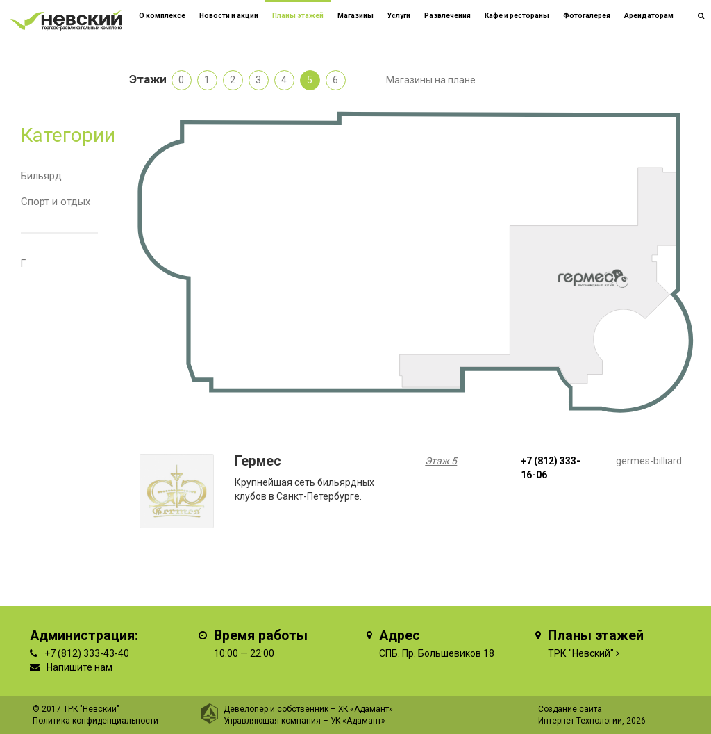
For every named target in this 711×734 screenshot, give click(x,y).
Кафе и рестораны (517, 15)
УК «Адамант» (358, 721)
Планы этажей (298, 15)
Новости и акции (228, 15)
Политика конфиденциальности (95, 721)
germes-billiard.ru (654, 460)
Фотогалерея (586, 15)
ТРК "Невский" (581, 653)
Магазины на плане (431, 79)
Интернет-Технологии (580, 721)
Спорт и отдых (55, 201)
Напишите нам (79, 667)
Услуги (398, 15)
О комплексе (162, 15)
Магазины (355, 15)
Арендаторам (649, 15)
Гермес (258, 461)
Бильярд (41, 176)
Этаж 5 (441, 460)
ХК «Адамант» (365, 709)
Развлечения (447, 15)
